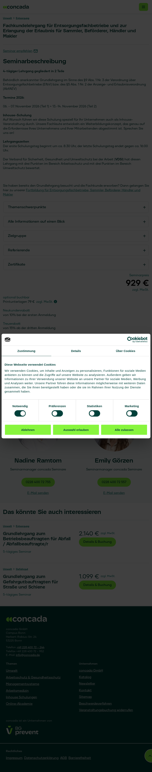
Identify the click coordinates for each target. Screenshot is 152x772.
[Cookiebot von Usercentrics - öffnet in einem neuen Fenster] (130, 340)
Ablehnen (28, 429)
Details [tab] (76, 351)
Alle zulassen (124, 429)
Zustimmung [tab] (26, 351)
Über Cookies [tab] (125, 351)
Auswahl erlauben (76, 429)
